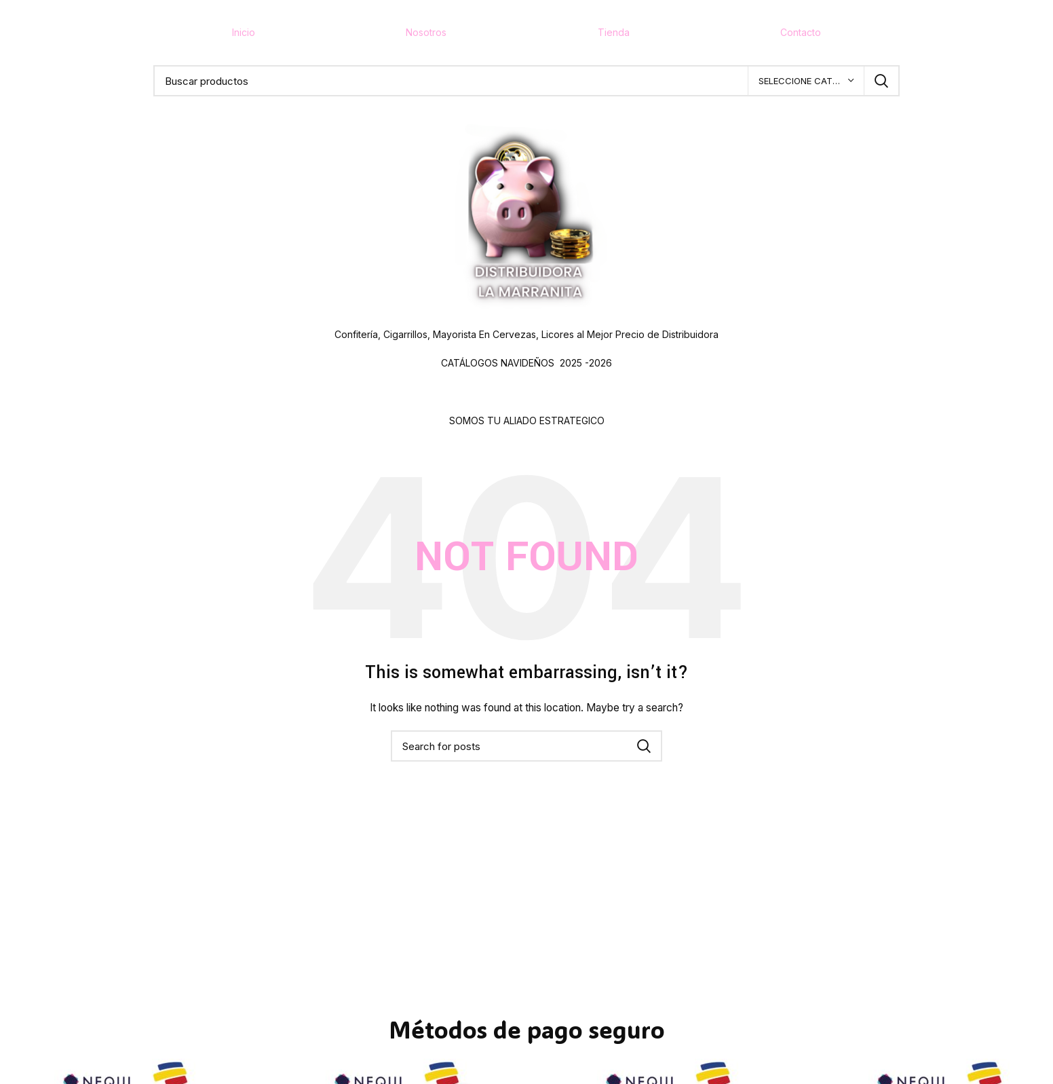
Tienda (614, 32)
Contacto (800, 32)
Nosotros (426, 32)
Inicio (243, 32)
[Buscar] (526, 80)
